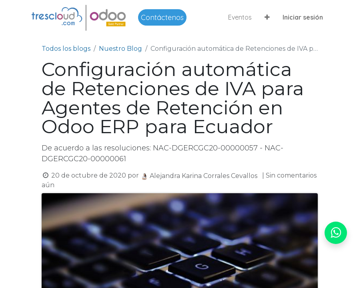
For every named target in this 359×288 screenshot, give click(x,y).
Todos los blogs (66, 48)
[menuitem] (240, 17)
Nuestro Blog (120, 48)
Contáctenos (162, 17)
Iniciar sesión (303, 17)
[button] (267, 17)
